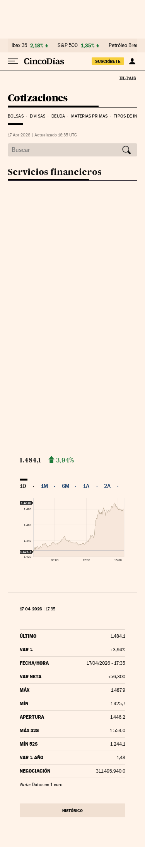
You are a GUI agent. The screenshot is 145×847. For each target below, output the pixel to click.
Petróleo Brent (124, 45)
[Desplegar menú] (13, 61)
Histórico (72, 810)
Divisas (37, 116)
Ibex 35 (19, 45)
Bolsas (16, 116)
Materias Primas (89, 116)
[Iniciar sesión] (132, 61)
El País (127, 78)
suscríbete (108, 61)
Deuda (58, 116)
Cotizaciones (38, 98)
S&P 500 (68, 45)
